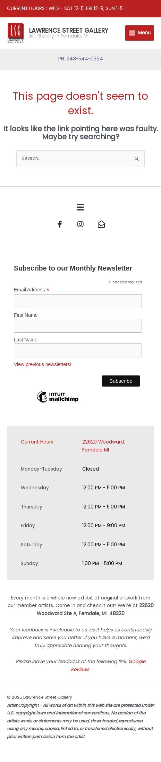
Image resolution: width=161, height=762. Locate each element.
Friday (28, 525)
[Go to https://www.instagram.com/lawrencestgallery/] (80, 225)
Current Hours (37, 442)
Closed (90, 469)
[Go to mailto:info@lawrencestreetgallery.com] (101, 225)
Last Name (25, 339)
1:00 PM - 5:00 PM (102, 563)
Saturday (31, 544)
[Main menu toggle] (139, 33)
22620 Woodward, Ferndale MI (103, 446)
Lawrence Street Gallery (68, 30)
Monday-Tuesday (41, 469)
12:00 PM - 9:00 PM (103, 525)
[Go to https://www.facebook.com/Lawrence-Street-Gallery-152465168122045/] (59, 225)
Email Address (31, 290)
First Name (25, 315)
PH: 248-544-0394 (80, 59)
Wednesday (35, 487)
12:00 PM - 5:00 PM (103, 487)
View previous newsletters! (42, 364)
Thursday (31, 507)
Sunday (29, 563)
